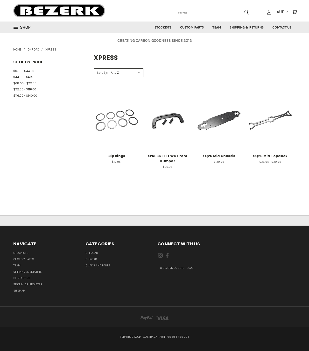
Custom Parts (192, 27)
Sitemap (19, 290)
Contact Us (281, 27)
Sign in (18, 284)
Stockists (162, 27)
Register (35, 284)
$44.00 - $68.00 (24, 77)
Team (216, 27)
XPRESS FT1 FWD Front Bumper (167, 158)
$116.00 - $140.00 (25, 95)
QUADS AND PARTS (97, 265)
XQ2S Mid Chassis (218, 156)
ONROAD (91, 259)
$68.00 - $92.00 (24, 83)
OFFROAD (91, 253)
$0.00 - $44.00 (23, 71)
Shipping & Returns (247, 27)
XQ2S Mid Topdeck (270, 156)
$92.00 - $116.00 (24, 89)
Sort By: (102, 72)
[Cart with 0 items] (294, 12)
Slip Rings (116, 156)
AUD (282, 12)
